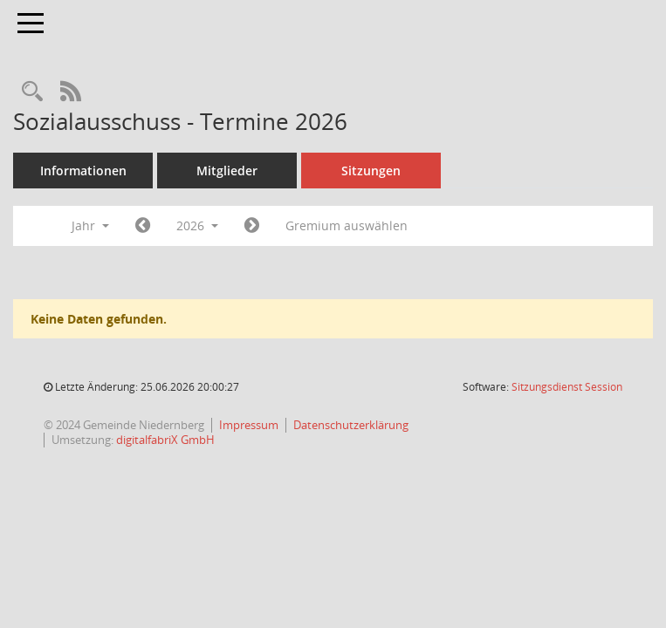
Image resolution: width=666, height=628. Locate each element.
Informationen (83, 170)
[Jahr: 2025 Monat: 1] (142, 226)
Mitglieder (226, 170)
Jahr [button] (90, 225)
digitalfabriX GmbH (165, 439)
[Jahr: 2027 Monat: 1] (251, 226)
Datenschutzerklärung (351, 425)
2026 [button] (197, 225)
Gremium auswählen (346, 225)
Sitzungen (371, 170)
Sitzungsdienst (567, 386)
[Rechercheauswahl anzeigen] (32, 92)
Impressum (248, 425)
